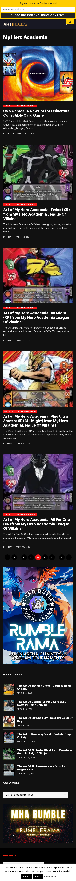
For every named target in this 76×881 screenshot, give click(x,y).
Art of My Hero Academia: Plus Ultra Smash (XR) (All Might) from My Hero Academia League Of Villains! (35, 420)
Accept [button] (26, 876)
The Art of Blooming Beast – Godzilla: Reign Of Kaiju (44, 736)
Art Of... (8, 106)
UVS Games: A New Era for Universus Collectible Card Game (36, 113)
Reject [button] (38, 876)
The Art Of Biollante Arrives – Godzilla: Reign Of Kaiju (41, 768)
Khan (9, 237)
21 (31, 557)
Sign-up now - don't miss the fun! (38, 3)
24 (52, 557)
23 (45, 557)
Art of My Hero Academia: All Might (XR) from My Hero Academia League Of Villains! (36, 317)
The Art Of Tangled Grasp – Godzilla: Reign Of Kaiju (44, 687)
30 (62, 557)
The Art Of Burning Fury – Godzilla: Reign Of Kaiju (45, 719)
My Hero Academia (26, 106)
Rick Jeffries (14, 134)
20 (24, 557)
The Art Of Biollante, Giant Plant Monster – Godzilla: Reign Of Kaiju (44, 752)
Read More (50, 876)
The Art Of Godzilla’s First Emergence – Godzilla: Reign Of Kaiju (42, 703)
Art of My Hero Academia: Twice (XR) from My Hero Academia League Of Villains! (36, 214)
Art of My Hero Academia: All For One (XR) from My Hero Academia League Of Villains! (36, 524)
